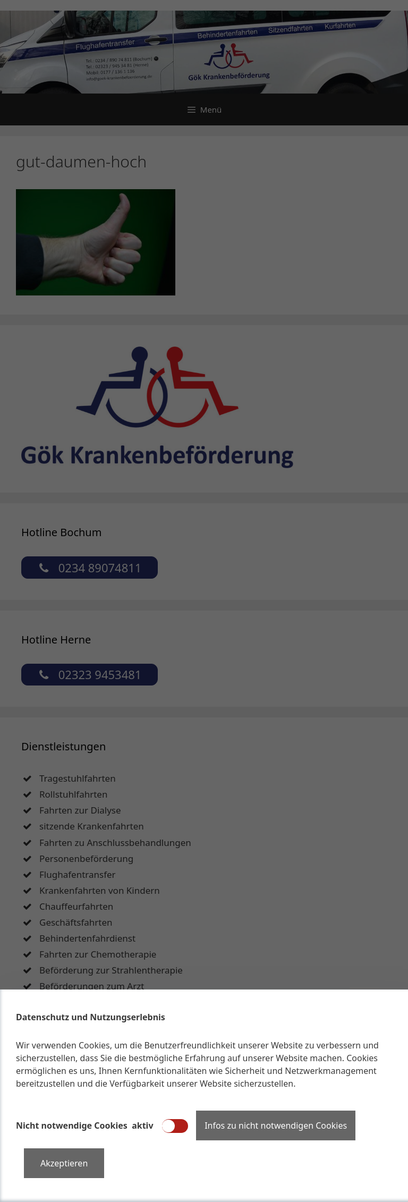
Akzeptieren (64, 1163)
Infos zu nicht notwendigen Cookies (276, 1125)
